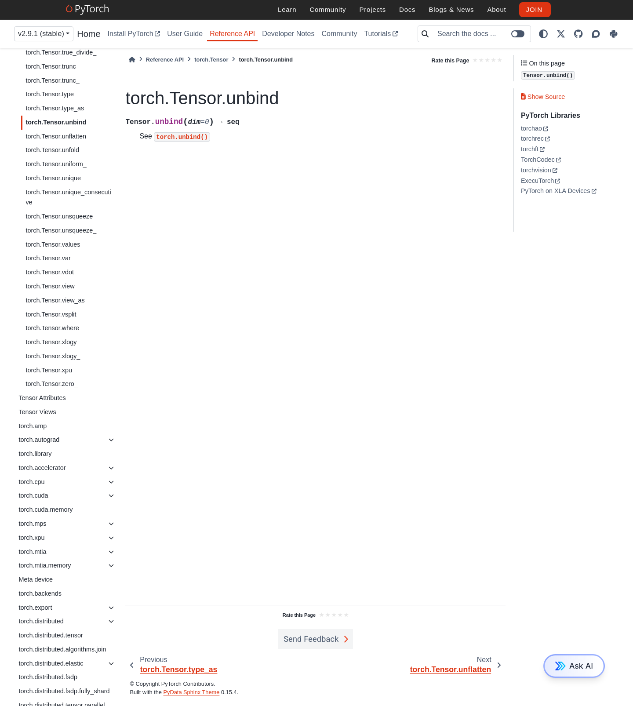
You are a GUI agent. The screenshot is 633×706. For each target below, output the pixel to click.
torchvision (536, 170)
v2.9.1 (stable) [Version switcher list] (41, 33)
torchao (531, 128)
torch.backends (40, 593)
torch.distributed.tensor (50, 635)
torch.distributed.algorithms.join (62, 649)
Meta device (35, 579)
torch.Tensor (211, 59)
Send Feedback (311, 639)
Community (339, 33)
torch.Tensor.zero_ (51, 383)
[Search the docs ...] (481, 34)
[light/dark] (543, 33)
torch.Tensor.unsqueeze (59, 216)
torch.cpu (31, 481)
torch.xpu (31, 537)
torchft (529, 149)
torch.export (35, 607)
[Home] (132, 59)
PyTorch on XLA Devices (555, 190)
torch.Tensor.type (49, 94)
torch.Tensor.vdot (49, 272)
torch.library (34, 453)
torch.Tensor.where (52, 327)
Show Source (543, 96)
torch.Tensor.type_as (54, 108)
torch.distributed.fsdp (47, 677)
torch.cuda (33, 495)
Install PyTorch (130, 33)
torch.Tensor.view (49, 286)
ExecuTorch (537, 180)
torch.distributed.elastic (50, 663)
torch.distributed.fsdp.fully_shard (63, 691)
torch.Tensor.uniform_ (55, 163)
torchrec (532, 138)
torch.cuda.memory (45, 509)
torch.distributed (40, 621)
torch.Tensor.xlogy (50, 342)
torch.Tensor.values (52, 244)
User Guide (185, 33)
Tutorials (377, 33)
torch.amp (32, 425)
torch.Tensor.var (47, 258)
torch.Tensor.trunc (50, 66)
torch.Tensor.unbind (55, 122)
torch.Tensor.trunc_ (52, 80)
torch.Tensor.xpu (48, 370)
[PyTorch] (88, 9)
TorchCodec (538, 159)
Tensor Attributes (41, 397)
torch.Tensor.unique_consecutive (68, 197)
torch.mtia (32, 551)
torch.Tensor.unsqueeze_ (60, 230)
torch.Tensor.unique (53, 178)
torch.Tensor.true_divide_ (60, 52)
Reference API (232, 33)
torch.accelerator (41, 467)
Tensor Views (37, 411)
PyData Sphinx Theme (192, 692)
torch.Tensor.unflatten (55, 136)
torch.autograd (38, 439)
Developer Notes (288, 33)
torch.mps (32, 523)
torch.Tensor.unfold (52, 149)
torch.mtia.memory (44, 565)
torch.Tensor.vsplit (50, 314)
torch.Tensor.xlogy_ (52, 356)
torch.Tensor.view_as (54, 300)
